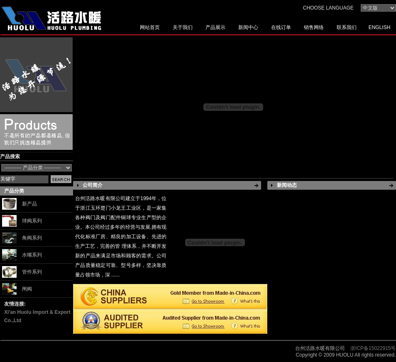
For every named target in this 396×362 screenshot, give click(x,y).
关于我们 (183, 27)
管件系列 (32, 272)
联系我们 (347, 27)
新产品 (29, 204)
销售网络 (314, 27)
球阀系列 (32, 221)
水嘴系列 (32, 255)
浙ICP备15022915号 (373, 348)
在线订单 (281, 27)
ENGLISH (380, 27)
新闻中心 (248, 27)
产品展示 (215, 27)
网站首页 (150, 27)
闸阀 (27, 289)
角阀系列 (32, 238)
